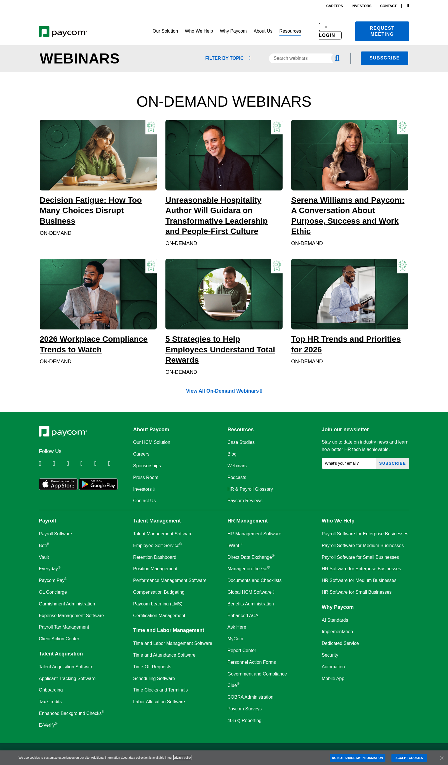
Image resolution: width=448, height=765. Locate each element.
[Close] (441, 758)
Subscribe (384, 57)
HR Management (247, 521)
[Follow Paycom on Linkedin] (45, 463)
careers (334, 6)
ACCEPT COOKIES (409, 758)
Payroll (47, 521)
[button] (165, 31)
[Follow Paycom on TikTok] (114, 463)
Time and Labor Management (168, 630)
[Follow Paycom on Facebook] (73, 463)
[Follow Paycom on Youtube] (100, 463)
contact (388, 6)
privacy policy (182, 757)
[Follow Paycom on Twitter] (59, 463)
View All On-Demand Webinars (224, 391)
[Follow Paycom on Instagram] (86, 463)
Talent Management (157, 521)
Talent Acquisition (61, 654)
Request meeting (382, 31)
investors (361, 6)
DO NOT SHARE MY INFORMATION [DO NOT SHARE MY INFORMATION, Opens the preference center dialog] (357, 758)
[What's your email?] (349, 463)
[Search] (408, 6)
